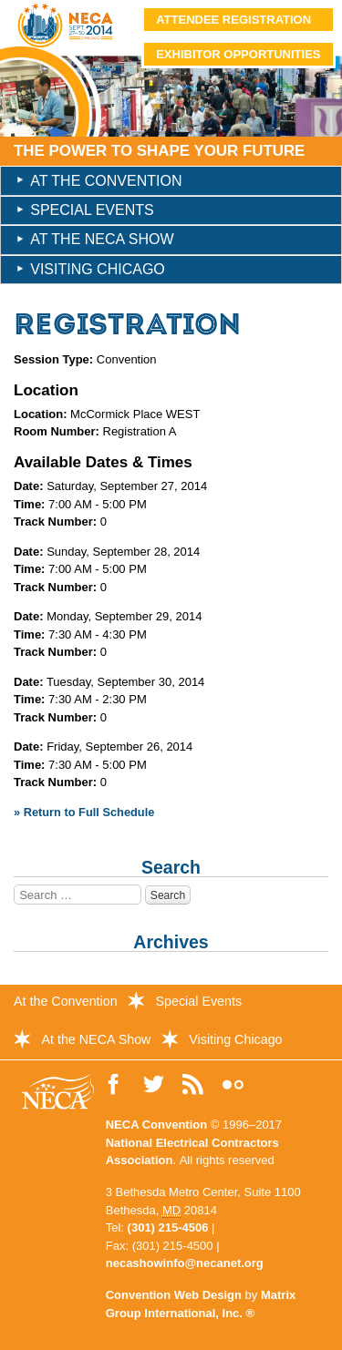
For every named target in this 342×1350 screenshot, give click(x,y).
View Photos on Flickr (233, 1085)
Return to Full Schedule (89, 812)
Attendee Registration (233, 19)
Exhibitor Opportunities (238, 54)
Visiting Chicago (97, 269)
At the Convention (105, 181)
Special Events (91, 210)
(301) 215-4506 (168, 1227)
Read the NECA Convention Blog (193, 1085)
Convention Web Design (174, 1295)
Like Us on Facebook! (113, 1085)
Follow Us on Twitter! (153, 1085)
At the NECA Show (101, 239)
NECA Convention (156, 1124)
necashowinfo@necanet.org (185, 1263)
